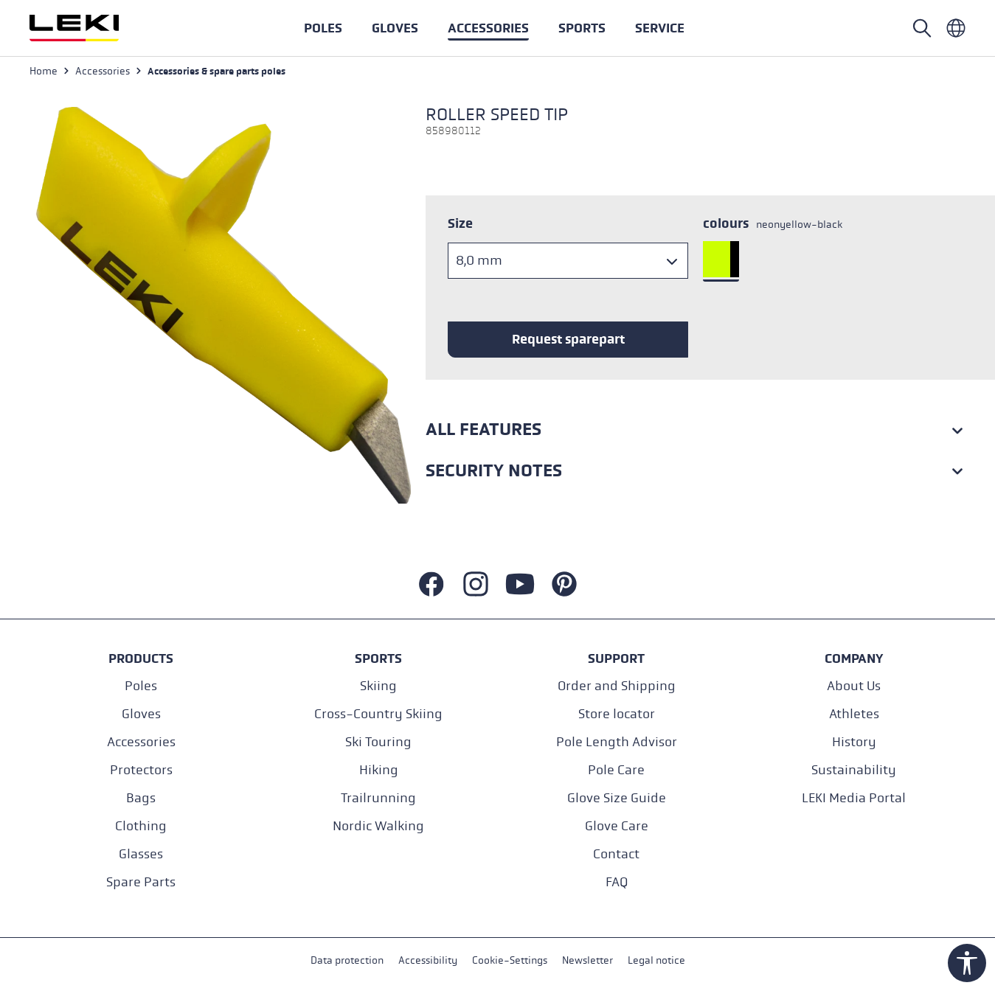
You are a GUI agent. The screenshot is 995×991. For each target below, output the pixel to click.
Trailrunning (378, 798)
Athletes (854, 714)
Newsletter (587, 960)
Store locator (616, 714)
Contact (616, 854)
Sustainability (853, 770)
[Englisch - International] (955, 28)
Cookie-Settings (509, 960)
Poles (141, 686)
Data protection (347, 960)
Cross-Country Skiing (378, 714)
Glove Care (616, 826)
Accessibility (427, 960)
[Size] (568, 261)
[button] (582, 28)
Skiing (378, 686)
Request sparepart (568, 339)
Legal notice (656, 960)
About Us (854, 686)
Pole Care (616, 770)
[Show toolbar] (967, 963)
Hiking (378, 770)
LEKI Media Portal (854, 798)
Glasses (141, 854)
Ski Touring (378, 742)
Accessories (141, 742)
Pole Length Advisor (616, 742)
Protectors (141, 770)
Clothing (141, 826)
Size (460, 223)
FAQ (617, 882)
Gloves (141, 714)
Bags (141, 798)
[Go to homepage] (90, 28)
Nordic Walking (378, 826)
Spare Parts (141, 882)
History (854, 742)
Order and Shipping (617, 686)
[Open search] (922, 28)
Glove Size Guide (616, 798)
